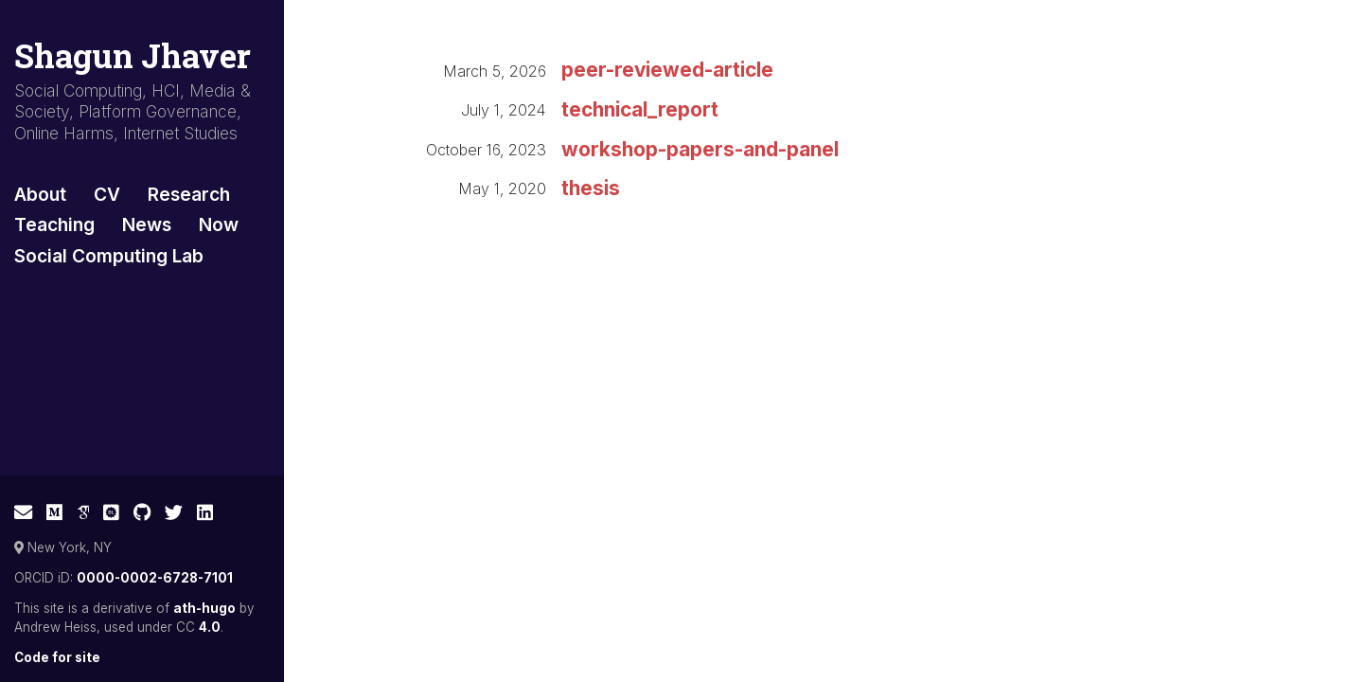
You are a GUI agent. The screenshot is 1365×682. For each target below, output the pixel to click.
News (146, 224)
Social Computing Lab (109, 255)
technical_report (639, 109)
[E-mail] (23, 512)
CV (107, 194)
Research (189, 194)
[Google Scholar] (83, 512)
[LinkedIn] (205, 512)
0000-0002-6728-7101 (155, 577)
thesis (590, 188)
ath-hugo (204, 608)
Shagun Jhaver (132, 55)
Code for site (57, 657)
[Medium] (54, 512)
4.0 (210, 627)
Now (219, 224)
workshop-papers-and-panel (700, 149)
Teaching (54, 224)
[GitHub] (142, 512)
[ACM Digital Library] (111, 512)
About (40, 194)
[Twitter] (174, 512)
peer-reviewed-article (667, 69)
